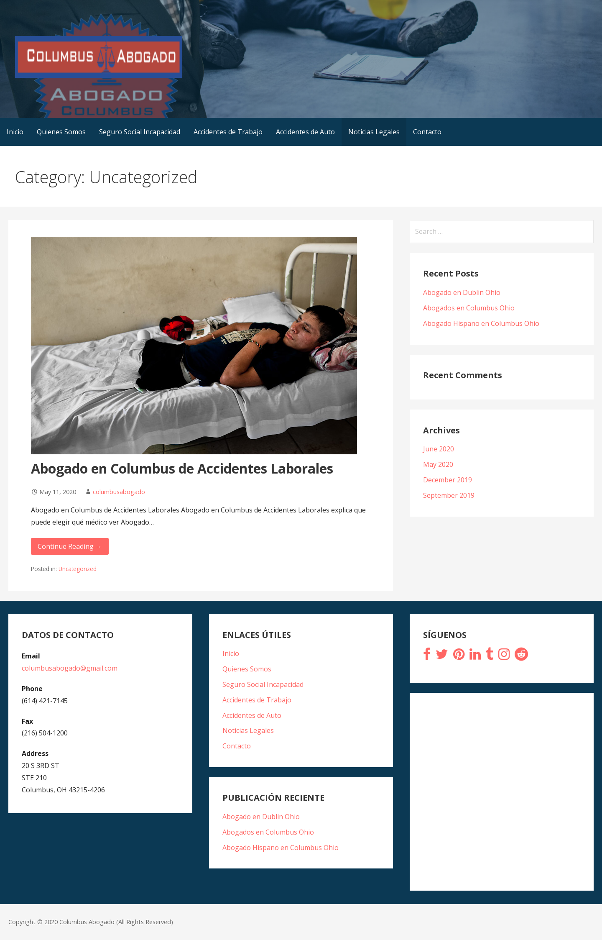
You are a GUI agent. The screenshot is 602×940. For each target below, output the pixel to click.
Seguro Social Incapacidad (139, 131)
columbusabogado (119, 492)
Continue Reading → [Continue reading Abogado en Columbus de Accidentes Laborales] (70, 546)
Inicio (15, 131)
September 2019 (448, 495)
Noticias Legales (374, 131)
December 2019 (447, 479)
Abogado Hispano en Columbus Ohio (481, 323)
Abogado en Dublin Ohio (461, 292)
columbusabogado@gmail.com (69, 668)
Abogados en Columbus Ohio (469, 307)
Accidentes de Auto (305, 131)
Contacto (427, 131)
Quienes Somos (61, 131)
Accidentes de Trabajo (228, 131)
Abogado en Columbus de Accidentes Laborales (182, 468)
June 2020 (438, 448)
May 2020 (438, 464)
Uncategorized (78, 569)
